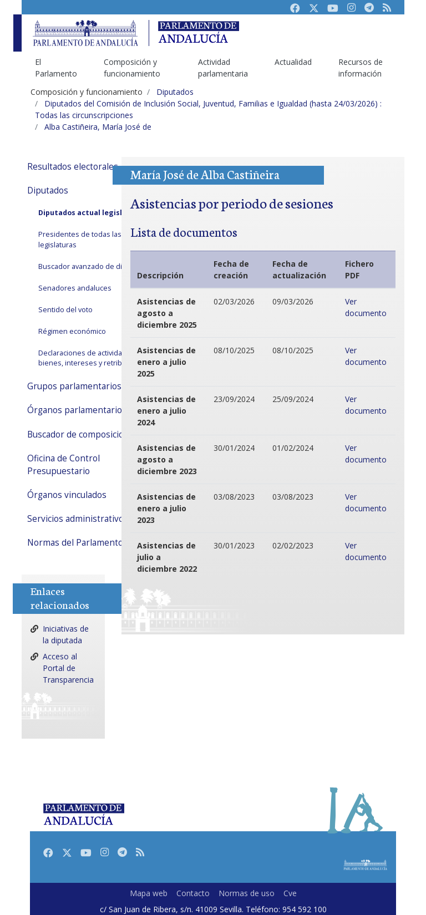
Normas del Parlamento (75, 542)
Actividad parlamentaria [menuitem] (223, 68)
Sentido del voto (65, 309)
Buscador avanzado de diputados (94, 266)
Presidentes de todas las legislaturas (79, 240)
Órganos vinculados (66, 495)
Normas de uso (247, 893)
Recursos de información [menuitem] (360, 68)
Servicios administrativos (77, 519)
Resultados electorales (72, 166)
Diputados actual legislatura (90, 212)
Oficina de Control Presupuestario (63, 465)
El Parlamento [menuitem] (56, 68)
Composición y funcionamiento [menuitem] (132, 68)
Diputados (47, 190)
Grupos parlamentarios (74, 386)
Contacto (193, 893)
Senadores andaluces (74, 288)
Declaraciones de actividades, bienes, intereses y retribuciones (93, 358)
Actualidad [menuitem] (293, 62)
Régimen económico (72, 331)
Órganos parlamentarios (76, 410)
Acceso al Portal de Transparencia (68, 668)
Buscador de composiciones (83, 434)
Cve (290, 893)
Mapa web (149, 893)
